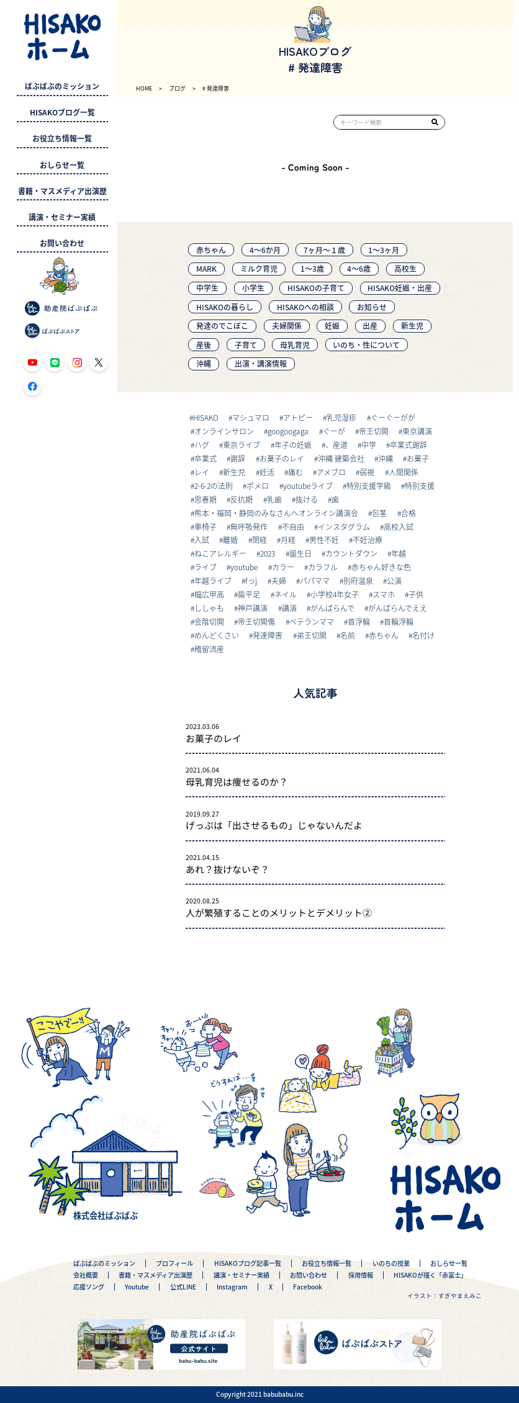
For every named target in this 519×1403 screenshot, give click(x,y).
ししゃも (209, 608)
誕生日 (300, 553)
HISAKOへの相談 (305, 307)
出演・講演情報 (261, 363)
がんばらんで (332, 608)
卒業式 (205, 458)
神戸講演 (253, 608)
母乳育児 (295, 344)
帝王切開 (374, 431)
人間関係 (403, 472)
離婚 (230, 539)
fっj (251, 580)
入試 (201, 539)
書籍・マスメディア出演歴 (62, 191)
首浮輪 (359, 621)
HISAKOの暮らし (224, 307)
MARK (206, 268)
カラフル (323, 567)
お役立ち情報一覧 (62, 138)
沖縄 (203, 363)
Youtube (137, 1287)
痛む (295, 472)
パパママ (315, 580)
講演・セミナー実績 (62, 217)
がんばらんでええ (397, 608)
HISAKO (206, 417)
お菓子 (418, 458)
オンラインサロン (224, 431)
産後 (203, 344)
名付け (423, 635)
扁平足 (249, 594)
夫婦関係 (287, 325)
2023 (267, 553)
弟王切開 (312, 635)
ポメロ (257, 485)
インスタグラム (344, 526)
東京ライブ (241, 444)
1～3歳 (312, 268)
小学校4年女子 (334, 594)
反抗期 (241, 499)
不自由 (293, 526)
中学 (368, 444)
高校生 (405, 268)
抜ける (307, 499)
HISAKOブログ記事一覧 (247, 1263)
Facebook (307, 1287)
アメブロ (331, 472)
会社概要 (85, 1275)
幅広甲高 (209, 594)
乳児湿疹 (341, 417)
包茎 (379, 513)
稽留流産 (209, 648)
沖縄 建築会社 (341, 458)
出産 (370, 325)
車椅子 (205, 526)
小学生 (253, 287)
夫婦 (278, 580)
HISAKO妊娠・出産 (400, 287)
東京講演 (417, 431)
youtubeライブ (308, 485)
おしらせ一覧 (62, 165)
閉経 (259, 539)
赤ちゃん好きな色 (381, 567)
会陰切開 (209, 621)
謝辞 (237, 458)
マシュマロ (250, 417)
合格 (408, 513)
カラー (283, 567)
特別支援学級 (368, 485)
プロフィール (174, 1263)
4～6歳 (359, 268)
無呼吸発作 (249, 526)
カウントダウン (351, 553)
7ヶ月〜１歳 (324, 249)
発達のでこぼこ (222, 325)
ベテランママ (311, 621)
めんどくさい (216, 635)
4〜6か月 (265, 249)
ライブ (205, 567)
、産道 (336, 444)
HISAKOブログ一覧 (62, 112)
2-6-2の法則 (213, 485)
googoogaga (288, 431)
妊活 (267, 472)
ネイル (285, 594)
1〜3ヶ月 (383, 249)
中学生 (207, 287)
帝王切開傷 (256, 621)
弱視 (366, 472)
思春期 (205, 499)
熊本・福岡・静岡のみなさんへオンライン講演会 (276, 513)
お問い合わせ (62, 243)
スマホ (383, 594)
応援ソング (88, 1287)
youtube (244, 567)
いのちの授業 (391, 1263)
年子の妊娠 (293, 444)
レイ (201, 472)
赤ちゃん (211, 249)
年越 (398, 553)
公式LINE (183, 1287)
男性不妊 (324, 539)
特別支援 (420, 485)
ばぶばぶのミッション (62, 86)
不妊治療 (367, 539)
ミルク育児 (259, 268)
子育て (246, 344)
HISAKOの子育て (316, 287)
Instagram (232, 1287)
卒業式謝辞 (408, 444)
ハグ (201, 444)
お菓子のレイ (282, 458)
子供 (415, 594)
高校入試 (398, 526)
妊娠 (332, 325)
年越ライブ (213, 580)
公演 (394, 580)
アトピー (298, 417)
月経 (288, 539)
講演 (289, 608)
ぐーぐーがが (393, 417)
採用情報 (360, 1275)
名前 (347, 635)
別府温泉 (358, 580)
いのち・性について (366, 344)
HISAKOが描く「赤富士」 (430, 1275)
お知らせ (372, 307)
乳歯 (274, 499)
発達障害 (267, 635)
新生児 (412, 325)
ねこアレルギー (220, 553)
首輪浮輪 (398, 621)
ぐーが (334, 431)
